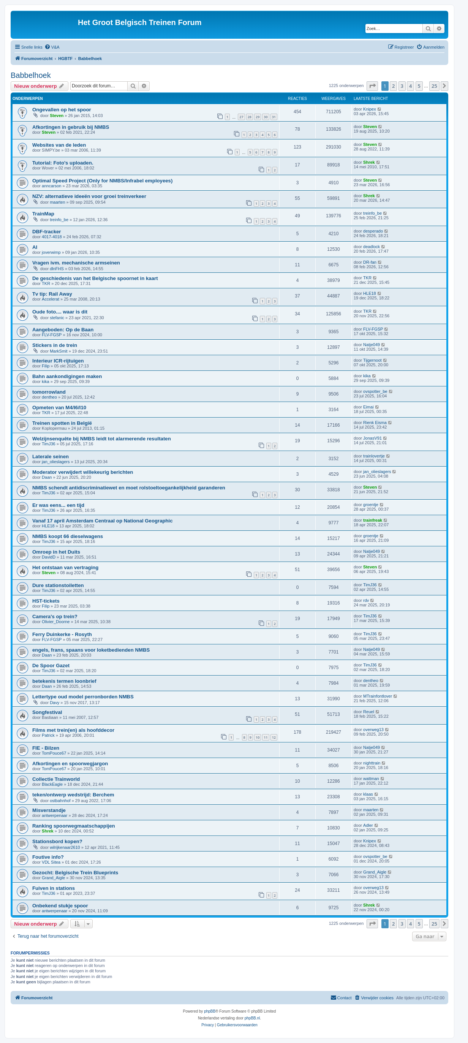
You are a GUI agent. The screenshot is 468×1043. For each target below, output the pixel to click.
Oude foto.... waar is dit (59, 312)
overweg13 (373, 729)
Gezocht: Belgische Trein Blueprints (75, 872)
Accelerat (50, 299)
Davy (54, 702)
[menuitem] (52, 47)
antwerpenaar (54, 815)
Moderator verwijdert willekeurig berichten (82, 472)
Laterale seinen (50, 456)
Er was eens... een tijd (58, 505)
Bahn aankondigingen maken (67, 376)
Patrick (48, 735)
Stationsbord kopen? (57, 841)
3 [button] (402, 85)
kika (45, 381)
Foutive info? (48, 857)
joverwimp (51, 252)
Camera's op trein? (54, 616)
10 (257, 737)
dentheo (49, 397)
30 (265, 116)
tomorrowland (49, 392)
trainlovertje (374, 456)
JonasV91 (372, 438)
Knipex (369, 109)
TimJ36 (48, 444)
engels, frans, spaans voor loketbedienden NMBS (91, 650)
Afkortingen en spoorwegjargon (70, 763)
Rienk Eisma (375, 422)
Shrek (369, 162)
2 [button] (393, 85)
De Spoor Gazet (51, 665)
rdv (366, 600)
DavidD (48, 557)
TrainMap (43, 214)
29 (257, 116)
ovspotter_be (375, 391)
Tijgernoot (372, 360)
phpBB (209, 1011)
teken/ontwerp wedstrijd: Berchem (73, 795)
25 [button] (434, 85)
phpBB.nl (252, 1018)
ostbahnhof (60, 800)
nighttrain (371, 763)
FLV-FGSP (52, 334)
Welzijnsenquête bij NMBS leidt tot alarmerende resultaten (101, 439)
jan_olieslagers (56, 461)
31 (274, 116)
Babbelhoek (31, 75)
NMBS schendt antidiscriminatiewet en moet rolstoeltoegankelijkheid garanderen (128, 488)
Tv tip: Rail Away (52, 294)
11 (265, 737)
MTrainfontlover (377, 696)
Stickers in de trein (54, 345)
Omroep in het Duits (56, 552)
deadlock (371, 246)
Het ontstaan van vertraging (65, 567)
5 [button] (419, 85)
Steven (56, 115)
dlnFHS (57, 268)
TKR (46, 283)
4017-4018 (52, 236)
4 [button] (410, 85)
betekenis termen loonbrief (64, 681)
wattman (371, 778)
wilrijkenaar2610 (65, 847)
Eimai (368, 407)
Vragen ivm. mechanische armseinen (76, 263)
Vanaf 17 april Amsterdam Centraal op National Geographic (102, 521)
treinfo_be (59, 219)
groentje (370, 504)
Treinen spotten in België (62, 423)
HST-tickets (46, 601)
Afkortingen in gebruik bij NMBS (70, 127)
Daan (47, 477)
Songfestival (47, 712)
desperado (373, 231)
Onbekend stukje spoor (60, 905)
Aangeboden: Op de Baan (62, 329)
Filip (45, 366)
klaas (368, 794)
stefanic (57, 317)
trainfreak (372, 520)
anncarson (51, 186)
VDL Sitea (51, 862)
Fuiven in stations (53, 888)
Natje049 (371, 344)
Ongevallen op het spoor (61, 109)
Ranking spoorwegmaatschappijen (73, 826)
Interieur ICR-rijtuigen (58, 361)
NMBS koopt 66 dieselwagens (67, 536)
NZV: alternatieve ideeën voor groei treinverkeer (89, 196)
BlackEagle (52, 784)
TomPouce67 (54, 753)
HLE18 (369, 293)
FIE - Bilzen (45, 748)
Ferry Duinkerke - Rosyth (62, 634)
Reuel (368, 711)
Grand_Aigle (53, 877)
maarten (57, 202)
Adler (368, 825)
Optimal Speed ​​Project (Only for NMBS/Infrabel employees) (102, 181)
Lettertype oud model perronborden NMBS (83, 697)
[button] (372, 85)
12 (274, 737)
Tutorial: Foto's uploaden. (62, 163)
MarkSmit (58, 351)
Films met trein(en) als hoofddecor (73, 730)
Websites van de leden (59, 145)
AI (34, 247)
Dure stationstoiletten (58, 585)
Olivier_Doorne (56, 621)
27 (241, 116)
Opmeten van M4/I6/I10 (59, 407)
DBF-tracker (46, 231)
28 (249, 116)
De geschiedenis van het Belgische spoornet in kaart (95, 278)
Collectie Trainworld (56, 779)
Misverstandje (49, 810)
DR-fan (369, 262)
